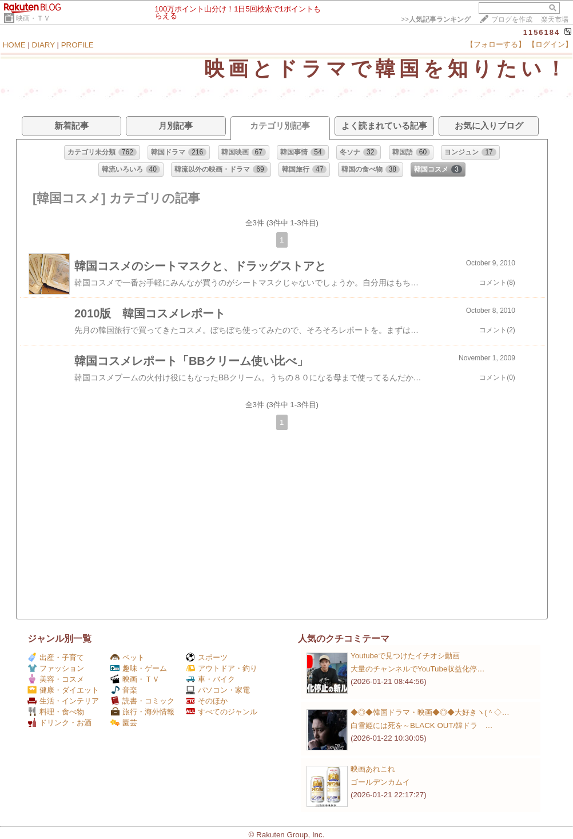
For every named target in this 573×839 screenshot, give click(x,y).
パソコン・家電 (218, 690)
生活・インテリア (63, 701)
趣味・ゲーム (138, 668)
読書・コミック (142, 701)
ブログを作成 (511, 19)
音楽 (123, 690)
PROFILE (77, 45)
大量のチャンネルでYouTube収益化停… (418, 669)
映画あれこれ (373, 769)
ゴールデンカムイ (380, 782)
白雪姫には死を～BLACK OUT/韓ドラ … (422, 725)
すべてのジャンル (221, 711)
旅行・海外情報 (142, 711)
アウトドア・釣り (221, 668)
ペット (127, 657)
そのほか (207, 701)
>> (436, 19)
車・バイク (210, 679)
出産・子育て (55, 657)
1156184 (541, 32)
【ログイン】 (550, 44)
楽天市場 (554, 19)
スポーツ (207, 657)
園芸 (123, 722)
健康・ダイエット (63, 690)
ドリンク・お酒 (59, 722)
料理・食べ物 (55, 711)
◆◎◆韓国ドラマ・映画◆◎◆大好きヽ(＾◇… (430, 712)
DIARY (43, 45)
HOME (14, 45)
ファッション (55, 668)
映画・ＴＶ (33, 18)
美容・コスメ (55, 679)
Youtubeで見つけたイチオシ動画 (405, 655)
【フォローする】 (496, 44)
